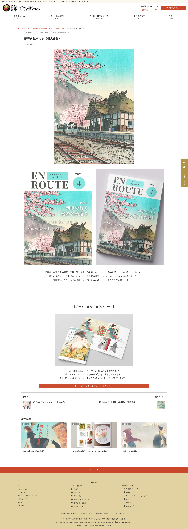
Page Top (94, 482)
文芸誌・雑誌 (43, 32)
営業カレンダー (149, 9)
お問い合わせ (174, 8)
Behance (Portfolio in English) (135, 496)
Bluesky (128, 492)
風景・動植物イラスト (61, 32)
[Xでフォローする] (90, 470)
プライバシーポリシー (121, 513)
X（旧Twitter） (131, 489)
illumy (128, 499)
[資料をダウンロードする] (184, 171)
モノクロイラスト (80, 503)
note (127, 503)
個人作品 (29, 32)
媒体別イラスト (79, 489)
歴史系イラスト (79, 506)
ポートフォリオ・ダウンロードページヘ (94, 386)
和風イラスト (78, 493)
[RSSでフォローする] (97, 470)
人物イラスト (78, 496)
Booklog (128, 506)
